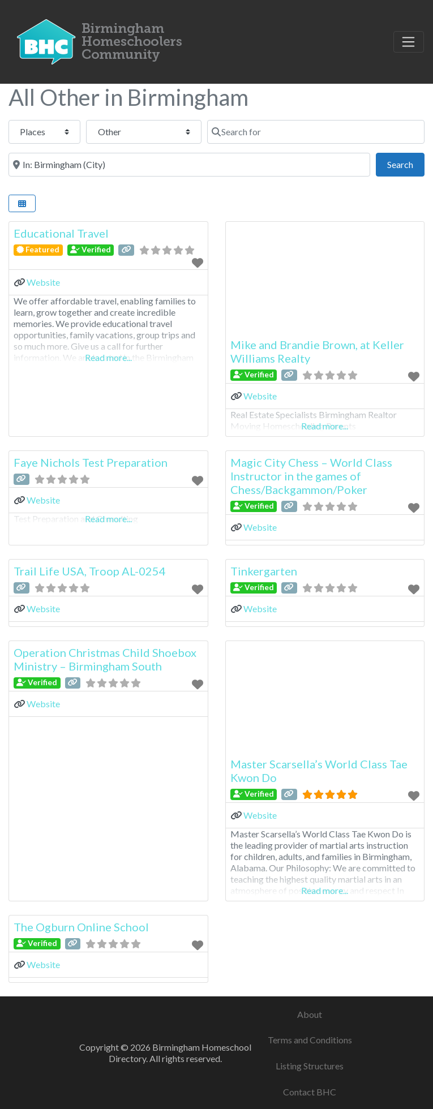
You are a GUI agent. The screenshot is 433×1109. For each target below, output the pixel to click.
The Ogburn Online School (81, 927)
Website (43, 282)
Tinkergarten (263, 571)
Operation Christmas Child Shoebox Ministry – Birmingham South (105, 659)
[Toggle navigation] (408, 42)
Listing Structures (310, 1065)
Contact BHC (309, 1091)
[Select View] (22, 203)
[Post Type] (44, 132)
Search (406, 163)
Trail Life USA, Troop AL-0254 (90, 571)
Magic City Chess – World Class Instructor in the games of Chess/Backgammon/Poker (311, 475)
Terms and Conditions (310, 1039)
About (309, 1014)
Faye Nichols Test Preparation (91, 462)
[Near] (189, 165)
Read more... (108, 357)
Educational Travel (61, 233)
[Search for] (316, 132)
